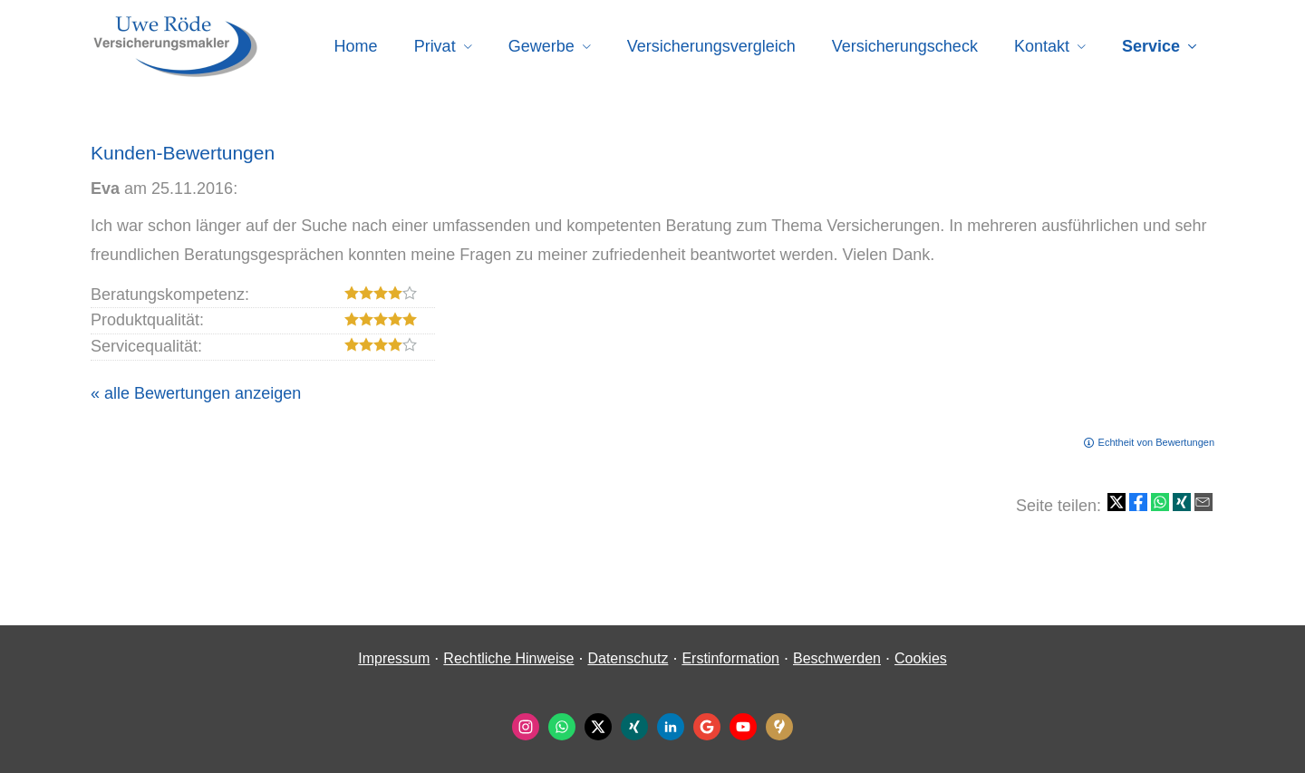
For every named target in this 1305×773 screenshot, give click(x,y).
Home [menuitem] (356, 46)
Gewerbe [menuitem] (541, 46)
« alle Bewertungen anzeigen (196, 393)
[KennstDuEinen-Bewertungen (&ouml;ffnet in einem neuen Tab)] (779, 726)
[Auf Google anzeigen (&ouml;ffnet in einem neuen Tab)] (706, 726)
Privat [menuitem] (435, 46)
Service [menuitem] (1151, 46)
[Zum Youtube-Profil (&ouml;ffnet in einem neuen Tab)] (743, 726)
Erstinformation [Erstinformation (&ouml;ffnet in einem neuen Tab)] (730, 658)
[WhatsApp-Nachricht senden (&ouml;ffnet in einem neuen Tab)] (561, 726)
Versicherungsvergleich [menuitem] (711, 46)
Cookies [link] (920, 658)
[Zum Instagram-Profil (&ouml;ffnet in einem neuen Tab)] (525, 726)
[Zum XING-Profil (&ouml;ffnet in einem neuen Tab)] (634, 726)
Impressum (394, 658)
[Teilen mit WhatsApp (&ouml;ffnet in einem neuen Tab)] (1160, 502)
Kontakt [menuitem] (1041, 46)
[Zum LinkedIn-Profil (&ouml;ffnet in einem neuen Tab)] (670, 726)
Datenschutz (627, 658)
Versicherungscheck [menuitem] (905, 46)
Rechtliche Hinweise (508, 658)
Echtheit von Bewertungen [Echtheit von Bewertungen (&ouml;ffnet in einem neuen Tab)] (1156, 442)
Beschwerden (837, 658)
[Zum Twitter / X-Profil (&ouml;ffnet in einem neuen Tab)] (598, 726)
